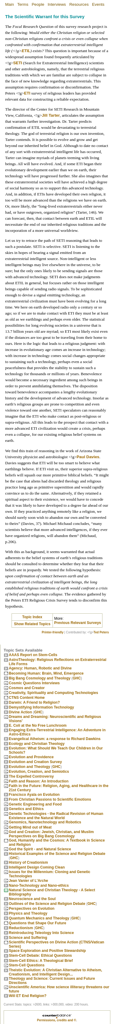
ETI (27, 93)
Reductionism (21, 928)
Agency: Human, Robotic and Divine (40, 668)
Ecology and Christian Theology (36, 744)
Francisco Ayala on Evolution (34, 794)
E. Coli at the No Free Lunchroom (38, 725)
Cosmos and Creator (27, 688)
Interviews (57, 4)
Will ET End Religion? (28, 996)
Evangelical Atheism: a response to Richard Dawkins (55, 739)
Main (9, 4)
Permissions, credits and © (56, 1020)
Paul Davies (88, 457)
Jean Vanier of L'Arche (28, 881)
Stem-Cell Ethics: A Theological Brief (41, 961)
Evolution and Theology (29, 767)
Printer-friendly (53, 632)
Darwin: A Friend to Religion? (34, 702)
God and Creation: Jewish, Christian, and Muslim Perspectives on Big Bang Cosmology (51, 834)
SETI (17, 63)
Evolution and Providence (31, 757)
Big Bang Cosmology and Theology (40, 678)
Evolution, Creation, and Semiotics (39, 771)
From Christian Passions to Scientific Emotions (50, 799)
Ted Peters (101, 632)
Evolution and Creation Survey (35, 762)
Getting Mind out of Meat (30, 827)
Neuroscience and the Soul (32, 899)
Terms (22, 4)
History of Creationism (28, 862)
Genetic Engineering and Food (35, 804)
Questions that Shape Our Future (37, 923)
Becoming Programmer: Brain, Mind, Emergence (46, 673)
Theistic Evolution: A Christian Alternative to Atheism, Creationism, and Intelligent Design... (55, 972)
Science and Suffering (28, 938)
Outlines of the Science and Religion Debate (47, 904)
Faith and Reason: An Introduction (38, 781)
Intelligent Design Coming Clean (37, 867)
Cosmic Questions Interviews (34, 683)
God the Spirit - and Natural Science (40, 849)
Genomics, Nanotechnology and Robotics (45, 822)
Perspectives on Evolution (31, 908)
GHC (77, 678)
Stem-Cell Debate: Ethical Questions (40, 955)
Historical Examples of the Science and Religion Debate (57, 854)
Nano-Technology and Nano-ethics (39, 885)
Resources (79, 4)
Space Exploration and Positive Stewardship (47, 951)
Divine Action (20, 712)
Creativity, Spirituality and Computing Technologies (53, 693)
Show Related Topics (32, 624)
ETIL (26, 50)
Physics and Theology (28, 913)
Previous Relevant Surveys (77, 623)
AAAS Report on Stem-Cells (33, 655)
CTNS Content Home (27, 697)
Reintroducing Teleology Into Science (41, 933)
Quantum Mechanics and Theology (39, 918)
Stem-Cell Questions (26, 965)
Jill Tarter (51, 115)
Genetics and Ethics (26, 809)
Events (98, 4)
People (38, 4)
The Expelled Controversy (31, 776)
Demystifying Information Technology (41, 707)
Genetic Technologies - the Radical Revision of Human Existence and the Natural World (56, 816)
